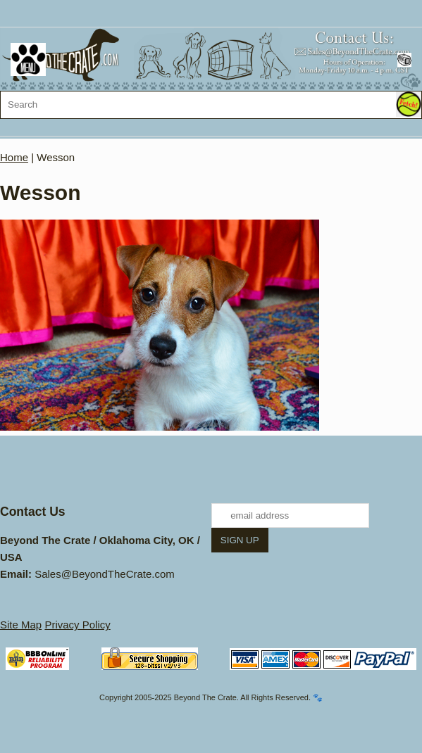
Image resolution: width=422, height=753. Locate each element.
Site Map (21, 625)
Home (14, 157)
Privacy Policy (77, 625)
